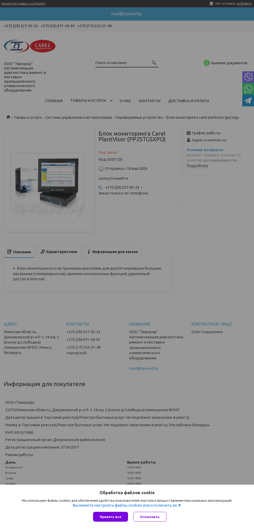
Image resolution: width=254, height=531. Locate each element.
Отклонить (150, 517)
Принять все (110, 517)
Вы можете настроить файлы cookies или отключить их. (125, 505)
